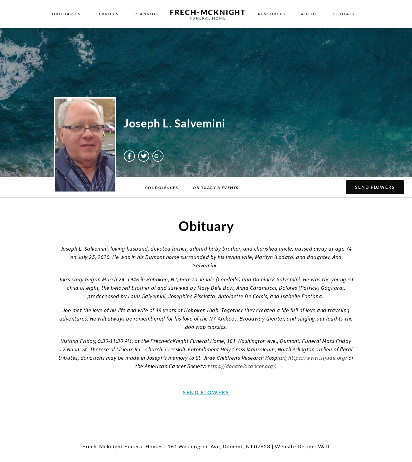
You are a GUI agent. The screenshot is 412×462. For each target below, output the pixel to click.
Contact (344, 14)
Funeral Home (208, 18)
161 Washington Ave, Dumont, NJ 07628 (219, 446)
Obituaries (66, 14)
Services (107, 14)
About (309, 14)
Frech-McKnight (208, 12)
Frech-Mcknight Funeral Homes (122, 446)
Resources (271, 14)
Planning (146, 14)
